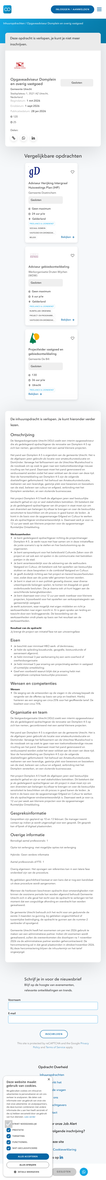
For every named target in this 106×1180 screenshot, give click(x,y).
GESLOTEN (64, 1171)
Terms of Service (55, 1047)
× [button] (48, 1079)
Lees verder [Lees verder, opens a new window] (30, 1116)
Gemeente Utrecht (21, 89)
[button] (28, 1171)
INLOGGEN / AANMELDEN (72, 9)
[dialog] (27, 1126)
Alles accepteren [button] (28, 1156)
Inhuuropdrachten (14, 23)
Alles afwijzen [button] (27, 1164)
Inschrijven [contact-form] (53, 1034)
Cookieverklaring (64, 1150)
